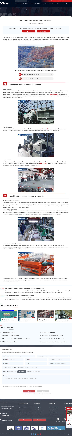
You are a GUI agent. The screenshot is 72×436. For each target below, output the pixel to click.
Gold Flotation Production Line (54, 407)
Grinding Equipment (37, 407)
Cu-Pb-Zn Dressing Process (54, 410)
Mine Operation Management (24, 414)
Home (3, 9)
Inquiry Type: (6, 356)
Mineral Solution (12, 9)
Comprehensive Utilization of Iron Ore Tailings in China (53, 338)
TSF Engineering (40, 3)
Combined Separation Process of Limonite (31, 78)
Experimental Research (23, 407)
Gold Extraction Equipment (39, 410)
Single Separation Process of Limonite (30, 74)
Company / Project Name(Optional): (11, 367)
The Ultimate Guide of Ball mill (8, 332)
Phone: (51, 359)
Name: (28, 359)
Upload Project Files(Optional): (10, 371)
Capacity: (5, 359)
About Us (17, 3)
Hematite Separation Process (54, 412)
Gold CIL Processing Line (53, 409)
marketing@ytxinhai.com (48, 0)
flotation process (42, 163)
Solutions (64, 3)
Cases (67, 3)
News (16, 6)
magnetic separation (44, 128)
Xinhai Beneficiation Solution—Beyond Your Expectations (54, 341)
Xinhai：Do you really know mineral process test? (52, 335)
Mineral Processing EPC (31, 3)
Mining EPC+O (23, 3)
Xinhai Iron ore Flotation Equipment (9, 341)
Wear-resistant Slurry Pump (39, 414)
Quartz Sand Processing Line (54, 414)
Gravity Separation (54, 94)
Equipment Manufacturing (23, 409)
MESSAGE (43, 31)
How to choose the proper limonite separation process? (28, 9)
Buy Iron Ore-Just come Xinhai (48, 332)
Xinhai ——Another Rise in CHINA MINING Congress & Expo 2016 (16, 338)
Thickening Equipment (38, 412)
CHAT (29, 31)
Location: (52, 363)
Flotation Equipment (37, 409)
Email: (28, 363)
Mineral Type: (41, 356)
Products (59, 3)
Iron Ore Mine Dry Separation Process (10, 335)
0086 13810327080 (60, 0)
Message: (5, 375)
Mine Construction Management (24, 412)
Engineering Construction (23, 410)
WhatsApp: (6, 363)
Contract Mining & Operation (50, 3)
